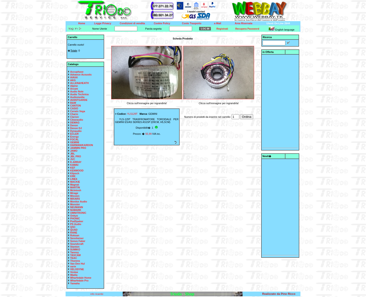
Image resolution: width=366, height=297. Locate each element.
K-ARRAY (75, 162)
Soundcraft (76, 243)
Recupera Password (247, 28)
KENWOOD (76, 170)
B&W (73, 102)
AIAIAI (74, 77)
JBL (72, 153)
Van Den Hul (77, 263)
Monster (75, 204)
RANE (73, 232)
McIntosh (75, 190)
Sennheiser (76, 238)
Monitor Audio (78, 201)
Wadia (73, 274)
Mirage (74, 193)
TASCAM (75, 255)
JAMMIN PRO (78, 148)
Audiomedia (77, 97)
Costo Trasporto (191, 23)
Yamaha (74, 283)
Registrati (222, 28)
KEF (72, 167)
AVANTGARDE (78, 100)
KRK (72, 176)
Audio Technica (79, 94)
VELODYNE (77, 269)
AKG (73, 80)
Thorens (75, 260)
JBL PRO (75, 156)
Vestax (74, 272)
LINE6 (73, 179)
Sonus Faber (77, 241)
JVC (72, 159)
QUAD (73, 229)
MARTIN (75, 187)
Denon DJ (76, 128)
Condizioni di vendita (132, 23)
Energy (74, 136)
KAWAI (74, 164)
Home (81, 23)
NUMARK (75, 210)
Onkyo (74, 215)
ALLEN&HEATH (79, 83)
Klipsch (74, 173)
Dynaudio (76, 131)
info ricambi (97, 294)
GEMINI (74, 142)
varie (73, 266)
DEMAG (74, 122)
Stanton (74, 246)
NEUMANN (76, 207)
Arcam (74, 88)
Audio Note (76, 91)
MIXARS (75, 198)
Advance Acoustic (81, 74)
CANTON (75, 105)
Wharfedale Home (80, 277)
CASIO (74, 108)
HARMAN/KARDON (81, 145)
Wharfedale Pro (79, 280)
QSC (72, 227)
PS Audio (75, 224)
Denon (74, 125)
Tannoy (74, 252)
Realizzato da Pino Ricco (278, 294)
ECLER (74, 133)
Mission (74, 195)
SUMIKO (75, 249)
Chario (74, 114)
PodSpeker (76, 221)
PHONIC (75, 218)
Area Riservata (243, 23)
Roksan (74, 235)
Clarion (74, 116)
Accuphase (76, 71)
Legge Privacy (102, 23)
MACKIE (75, 181)
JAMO (73, 150)
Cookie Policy (162, 23)
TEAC (73, 258)
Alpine (74, 85)
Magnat (74, 184)
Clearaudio (76, 119)
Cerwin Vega (77, 111)
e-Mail (217, 23)
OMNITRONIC (78, 212)
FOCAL (74, 139)
